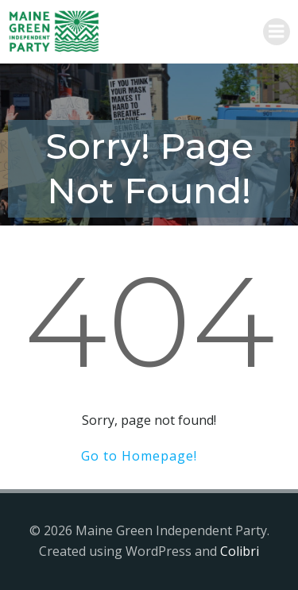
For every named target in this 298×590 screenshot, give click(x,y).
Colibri (239, 551)
